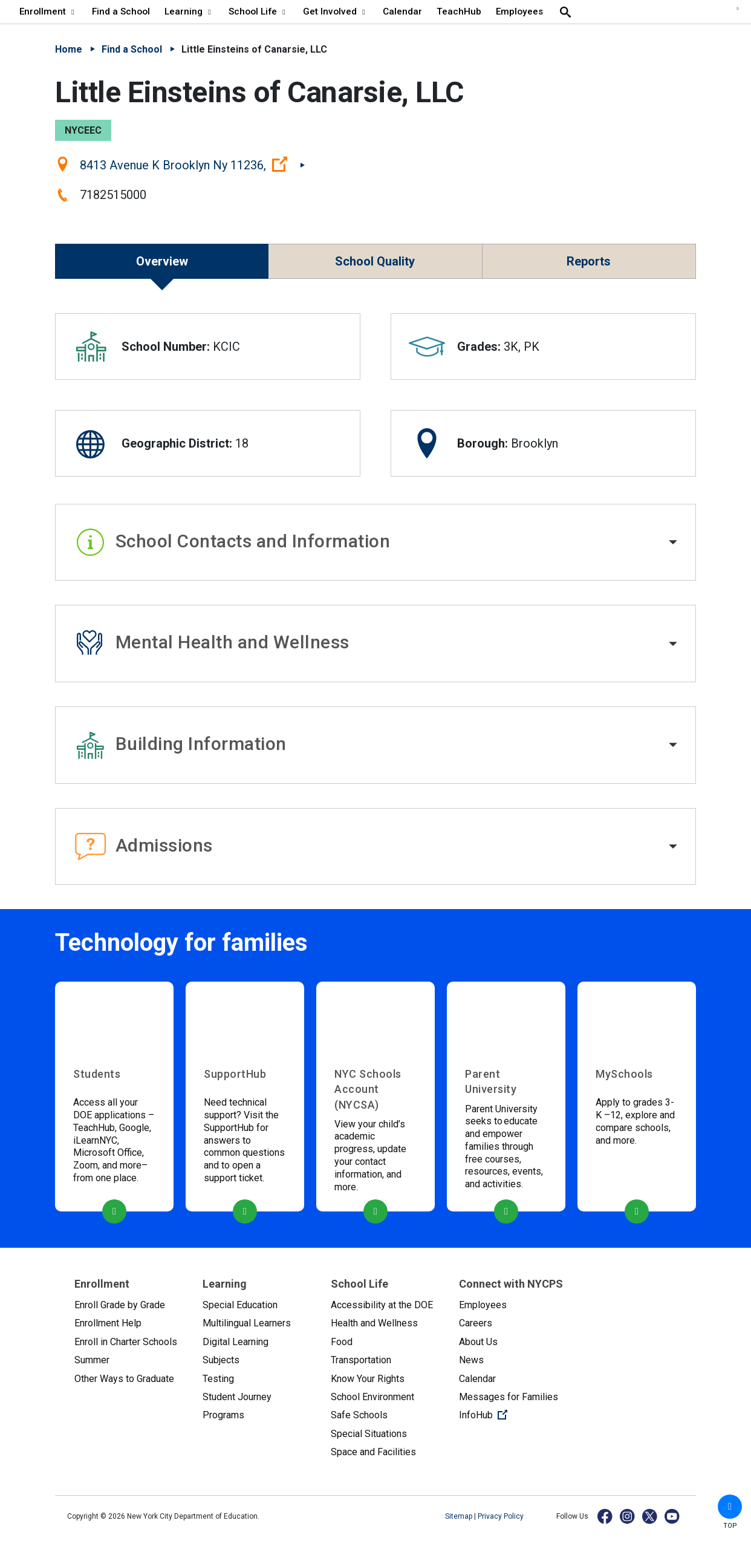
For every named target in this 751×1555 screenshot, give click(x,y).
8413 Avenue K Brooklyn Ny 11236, (192, 164)
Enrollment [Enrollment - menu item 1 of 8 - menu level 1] (48, 11)
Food (342, 1342)
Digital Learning (235, 1342)
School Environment (372, 1397)
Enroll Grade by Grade (119, 1305)
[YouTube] (673, 1516)
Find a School (132, 49)
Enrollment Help (107, 1323)
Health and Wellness (374, 1323)
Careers (475, 1323)
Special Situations (369, 1433)
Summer (91, 1360)
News (471, 1360)
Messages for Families (508, 1397)
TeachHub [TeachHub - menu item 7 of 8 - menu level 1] (459, 11)
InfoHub (513, 1414)
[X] (650, 1516)
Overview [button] (162, 261)
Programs (223, 1415)
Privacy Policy (501, 1516)
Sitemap (459, 1516)
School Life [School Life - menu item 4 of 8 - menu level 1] (258, 11)
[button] (375, 542)
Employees (483, 1305)
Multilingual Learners (247, 1323)
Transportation (361, 1360)
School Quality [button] (375, 261)
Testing (218, 1378)
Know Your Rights (368, 1378)
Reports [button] (589, 261)
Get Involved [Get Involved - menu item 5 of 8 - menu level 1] (335, 11)
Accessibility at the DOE (382, 1305)
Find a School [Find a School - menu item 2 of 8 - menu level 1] (121, 11)
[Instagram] (628, 1516)
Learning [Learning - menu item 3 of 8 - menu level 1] (189, 11)
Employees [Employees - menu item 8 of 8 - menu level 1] (519, 11)
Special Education (240, 1305)
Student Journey (237, 1397)
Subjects (221, 1360)
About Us (478, 1342)
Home (68, 49)
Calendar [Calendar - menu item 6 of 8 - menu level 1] (402, 11)
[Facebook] (605, 1516)
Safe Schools (359, 1415)
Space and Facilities (373, 1452)
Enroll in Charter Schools (125, 1342)
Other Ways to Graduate (124, 1378)
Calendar (477, 1378)
